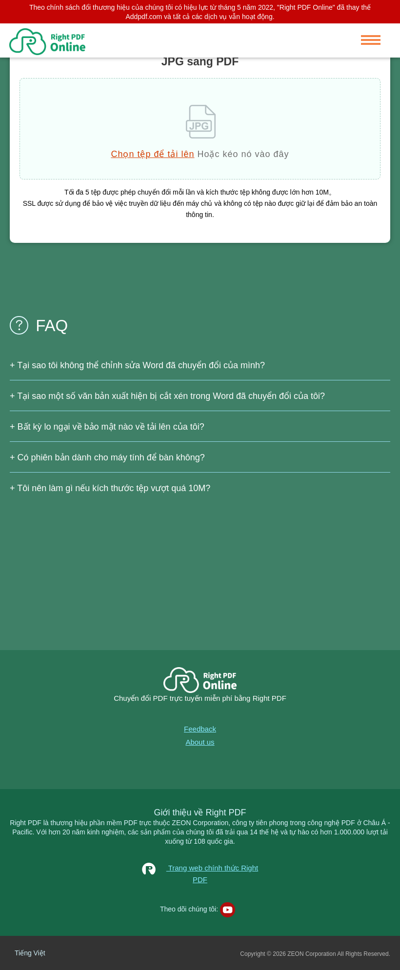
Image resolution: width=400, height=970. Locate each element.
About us (199, 742)
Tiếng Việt (30, 953)
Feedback (200, 729)
